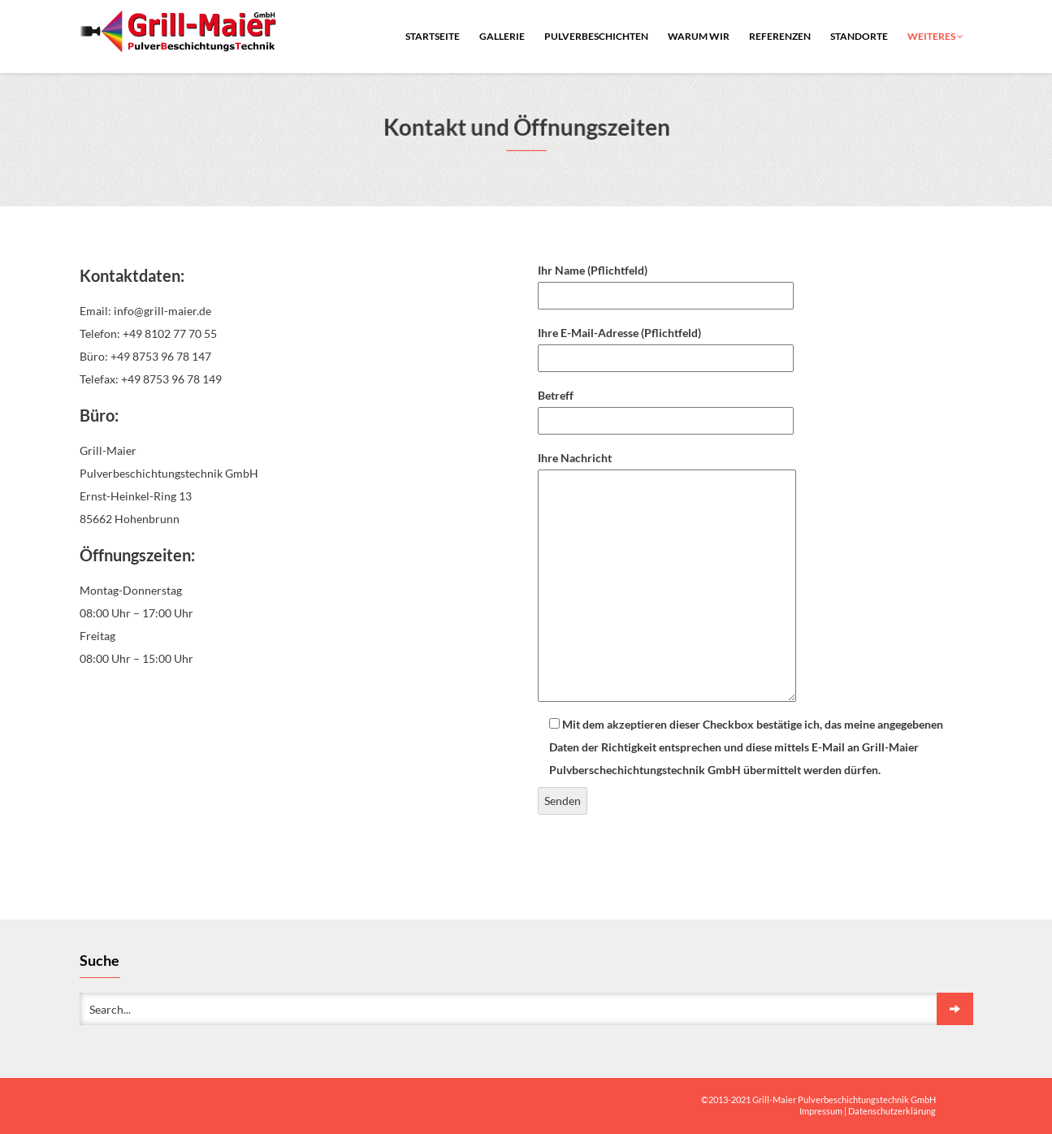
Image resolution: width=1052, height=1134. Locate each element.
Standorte (859, 36)
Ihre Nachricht (667, 577)
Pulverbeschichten (596, 36)
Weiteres (935, 36)
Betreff (666, 407)
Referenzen (780, 36)
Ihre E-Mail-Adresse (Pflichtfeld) (666, 345)
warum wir (698, 36)
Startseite (432, 36)
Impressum (820, 1111)
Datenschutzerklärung (892, 1111)
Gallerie (502, 36)
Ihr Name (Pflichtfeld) (666, 282)
